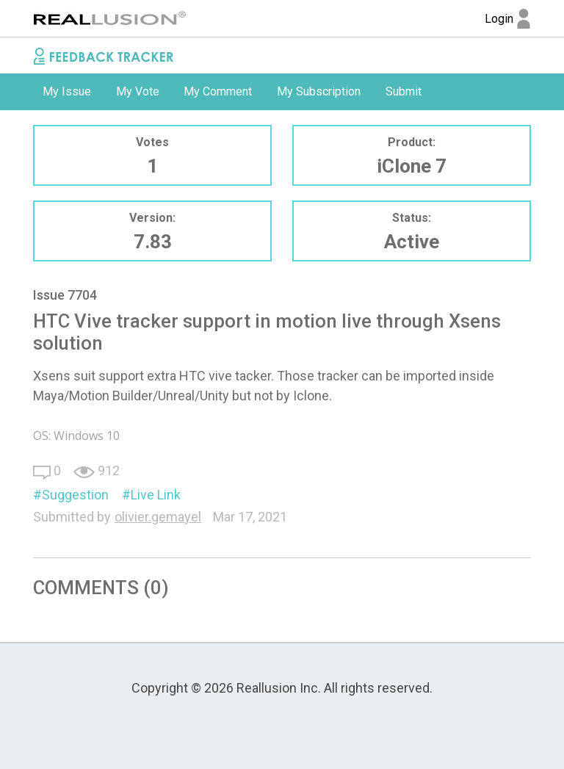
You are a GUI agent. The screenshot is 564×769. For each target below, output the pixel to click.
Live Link (156, 494)
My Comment (218, 91)
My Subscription (319, 91)
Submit (404, 91)
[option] (67, 91)
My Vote (137, 91)
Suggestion (75, 494)
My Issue (67, 91)
